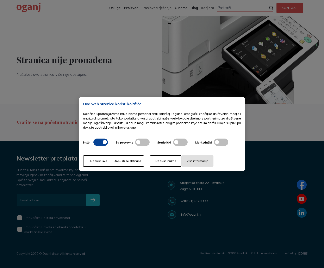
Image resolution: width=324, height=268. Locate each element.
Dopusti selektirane (139, 161)
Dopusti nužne (178, 161)
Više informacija (217, 161)
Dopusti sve (99, 161)
